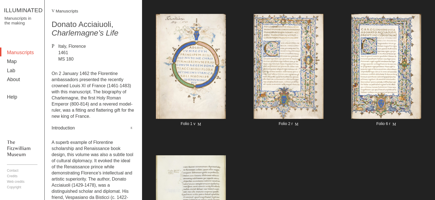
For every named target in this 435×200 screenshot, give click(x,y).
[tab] (93, 128)
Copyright (14, 187)
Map (12, 61)
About (13, 79)
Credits (12, 176)
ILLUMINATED (23, 10)
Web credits (15, 182)
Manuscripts (20, 52)
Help (12, 97)
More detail (191, 70)
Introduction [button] (63, 128)
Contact (12, 170)
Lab (11, 70)
